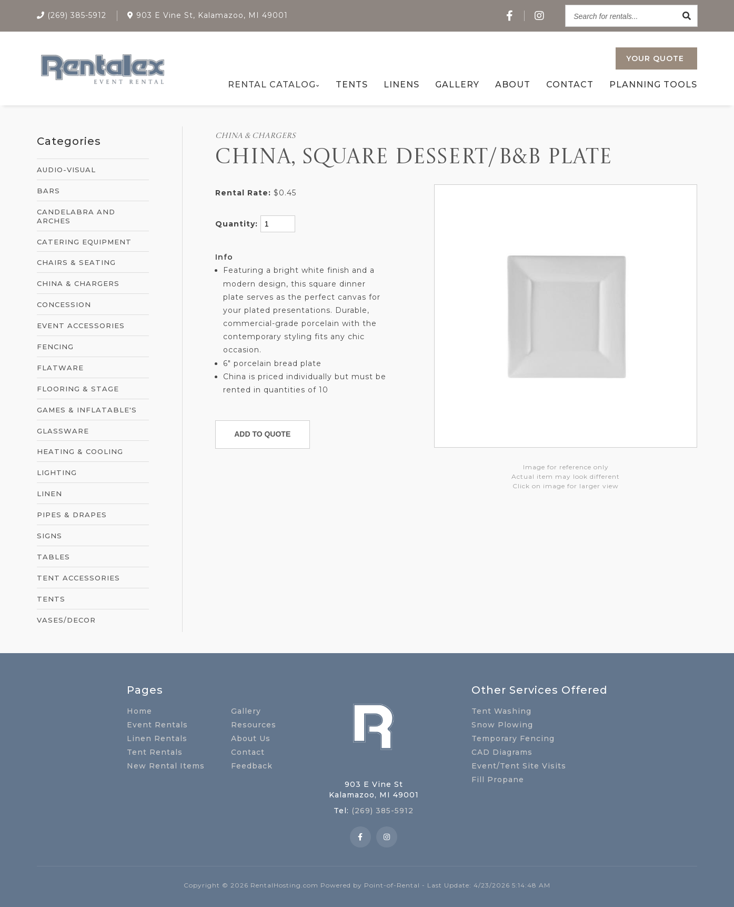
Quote (655, 58)
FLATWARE (60, 367)
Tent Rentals (155, 752)
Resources (253, 724)
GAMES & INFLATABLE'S (87, 410)
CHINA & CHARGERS (78, 283)
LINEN (49, 493)
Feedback (252, 766)
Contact (570, 85)
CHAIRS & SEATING (76, 262)
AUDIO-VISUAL (66, 169)
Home (139, 711)
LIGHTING (57, 472)
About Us (250, 738)
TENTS (51, 599)
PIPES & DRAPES (72, 514)
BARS (48, 190)
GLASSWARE (63, 431)
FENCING (55, 346)
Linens (401, 85)
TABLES (53, 557)
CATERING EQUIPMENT (84, 242)
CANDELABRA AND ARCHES (76, 216)
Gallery (457, 85)
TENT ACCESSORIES (78, 578)
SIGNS (49, 535)
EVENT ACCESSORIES (81, 325)
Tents (352, 85)
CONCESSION (64, 304)
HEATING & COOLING (80, 451)
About (512, 85)
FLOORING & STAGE (78, 389)
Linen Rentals (157, 738)
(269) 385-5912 (382, 810)
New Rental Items (166, 766)
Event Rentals (157, 724)
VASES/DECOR (66, 620)
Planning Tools (653, 85)
